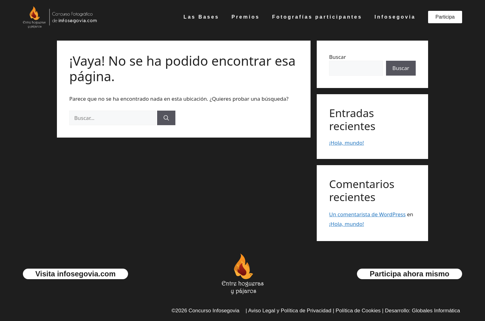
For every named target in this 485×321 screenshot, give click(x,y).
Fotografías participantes (317, 17)
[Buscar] (166, 118)
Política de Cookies (358, 311)
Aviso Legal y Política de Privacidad (289, 311)
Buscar (337, 56)
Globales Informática (436, 311)
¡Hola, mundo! (346, 142)
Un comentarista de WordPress (367, 214)
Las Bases (201, 17)
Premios (246, 17)
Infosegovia (395, 17)
